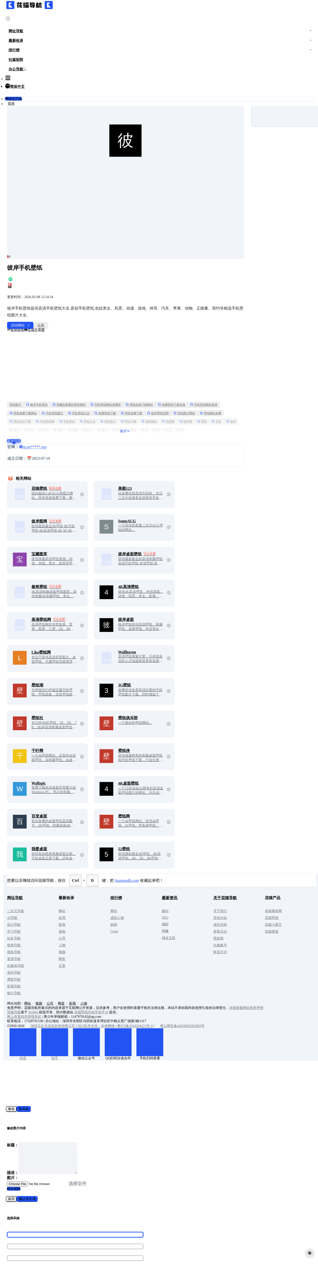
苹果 (181, 396)
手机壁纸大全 (149, 378)
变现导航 (52, 925)
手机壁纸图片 (122, 378)
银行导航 (52, 959)
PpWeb (71, 978)
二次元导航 (53, 877)
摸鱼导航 (52, 918)
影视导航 (52, 952)
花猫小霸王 (282, 890)
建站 (185, 877)
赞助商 (233, 904)
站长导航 (52, 904)
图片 (225, 396)
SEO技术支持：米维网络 (133, 992)
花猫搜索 (281, 897)
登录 (34, 103)
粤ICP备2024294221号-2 (172, 992)
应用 (94, 883)
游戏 (240, 396)
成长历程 (235, 890)
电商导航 (52, 911)
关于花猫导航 (240, 863)
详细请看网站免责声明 (284, 973)
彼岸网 (91, 396)
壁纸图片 (53, 370)
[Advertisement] (145, 332)
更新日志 (235, 897)
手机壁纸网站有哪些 (143, 370)
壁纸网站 (55, 396)
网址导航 (53, 863)
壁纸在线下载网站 (177, 370)
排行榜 (142, 863)
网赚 (185, 897)
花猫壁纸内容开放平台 (129, 978)
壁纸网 (74, 396)
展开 (146, 397)
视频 (94, 918)
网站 (94, 877)
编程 (185, 890)
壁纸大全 (178, 387)
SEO (185, 883)
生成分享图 (72, 295)
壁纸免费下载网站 (93, 378)
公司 (94, 904)
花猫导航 (52, 978)
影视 (94, 890)
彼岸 (137, 396)
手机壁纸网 (135, 387)
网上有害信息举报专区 (62, 982)
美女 (166, 396)
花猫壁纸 (281, 883)
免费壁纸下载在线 (209, 370)
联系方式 (235, 918)
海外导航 (52, 938)
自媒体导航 (53, 931)
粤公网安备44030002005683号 (218, 992)
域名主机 (189, 904)
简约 (196, 396)
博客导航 (52, 945)
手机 (122, 396)
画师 (140, 890)
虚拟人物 (143, 883)
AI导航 (50, 883)
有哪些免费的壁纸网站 (106, 370)
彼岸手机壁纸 (74, 370)
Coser (141, 897)
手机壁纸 (157, 387)
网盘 (94, 925)
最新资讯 (190, 863)
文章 (94, 931)
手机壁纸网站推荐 (61, 378)
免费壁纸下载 (175, 378)
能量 (210, 396)
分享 (78, 291)
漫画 (94, 897)
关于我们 (235, 877)
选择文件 (77, 1154)
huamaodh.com (165, 846)
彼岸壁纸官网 (228, 378)
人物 (94, 911)
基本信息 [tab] (52, 407)
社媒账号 (235, 911)
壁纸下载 (219, 387)
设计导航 (52, 890)
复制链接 (53, 295)
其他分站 (235, 883)
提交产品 (36, 99)
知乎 (92, 1024)
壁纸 (108, 396)
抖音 (60, 1024)
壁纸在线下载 (111, 387)
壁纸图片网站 (58, 387)
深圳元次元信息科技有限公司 (88, 992)
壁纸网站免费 (84, 387)
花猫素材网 (282, 877)
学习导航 (52, 897)
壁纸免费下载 (201, 378)
